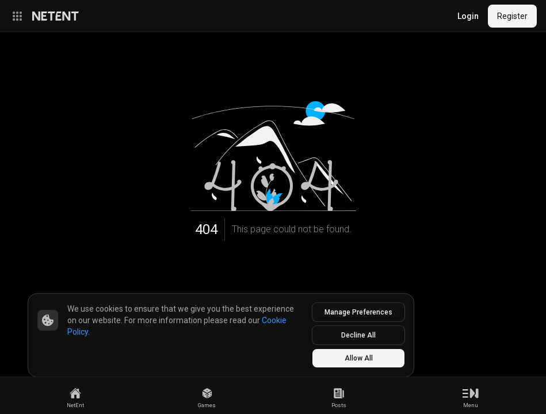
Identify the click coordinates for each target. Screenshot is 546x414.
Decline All (358, 335)
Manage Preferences (358, 312)
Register (512, 16)
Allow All (359, 358)
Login (468, 16)
